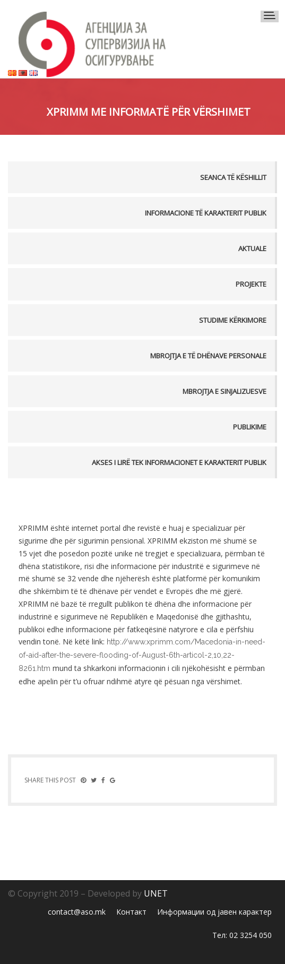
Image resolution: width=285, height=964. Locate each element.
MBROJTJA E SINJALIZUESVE (224, 391)
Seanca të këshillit (233, 177)
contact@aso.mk (77, 912)
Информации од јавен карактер (214, 912)
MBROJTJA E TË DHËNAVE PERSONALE (208, 355)
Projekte (251, 284)
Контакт (131, 912)
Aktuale (252, 248)
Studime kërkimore (232, 320)
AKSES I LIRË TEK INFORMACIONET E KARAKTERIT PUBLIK (179, 462)
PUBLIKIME (249, 427)
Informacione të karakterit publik (205, 213)
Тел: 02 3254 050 (242, 935)
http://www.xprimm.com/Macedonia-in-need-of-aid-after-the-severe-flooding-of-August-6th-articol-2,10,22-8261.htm (142, 655)
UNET (156, 893)
